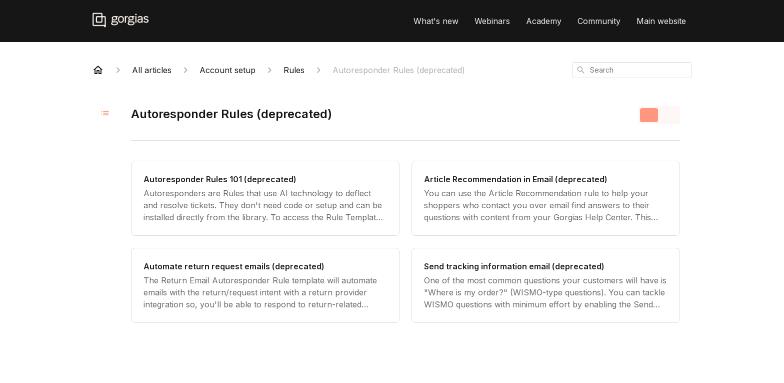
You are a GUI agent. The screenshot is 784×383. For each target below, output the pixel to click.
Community (599, 21)
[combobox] (632, 70)
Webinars (492, 21)
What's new (436, 21)
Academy (544, 21)
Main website (661, 21)
